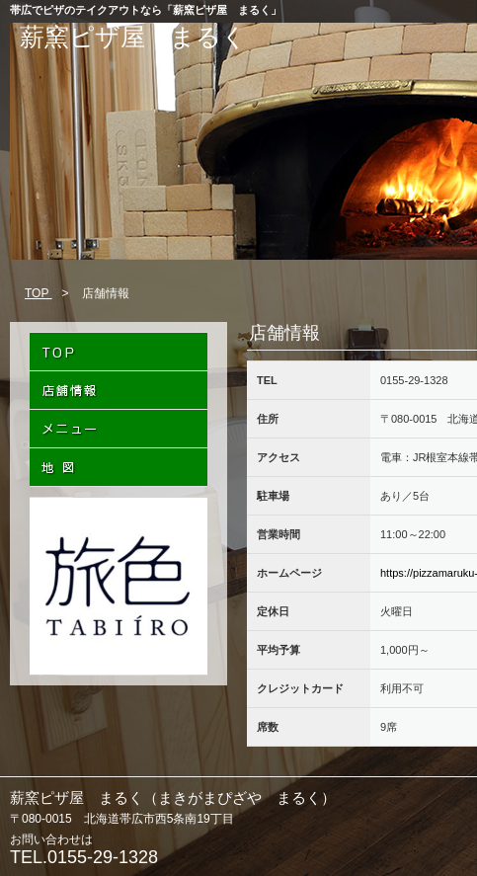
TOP (38, 293)
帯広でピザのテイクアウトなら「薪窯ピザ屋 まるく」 (145, 10)
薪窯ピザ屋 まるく (133, 36)
